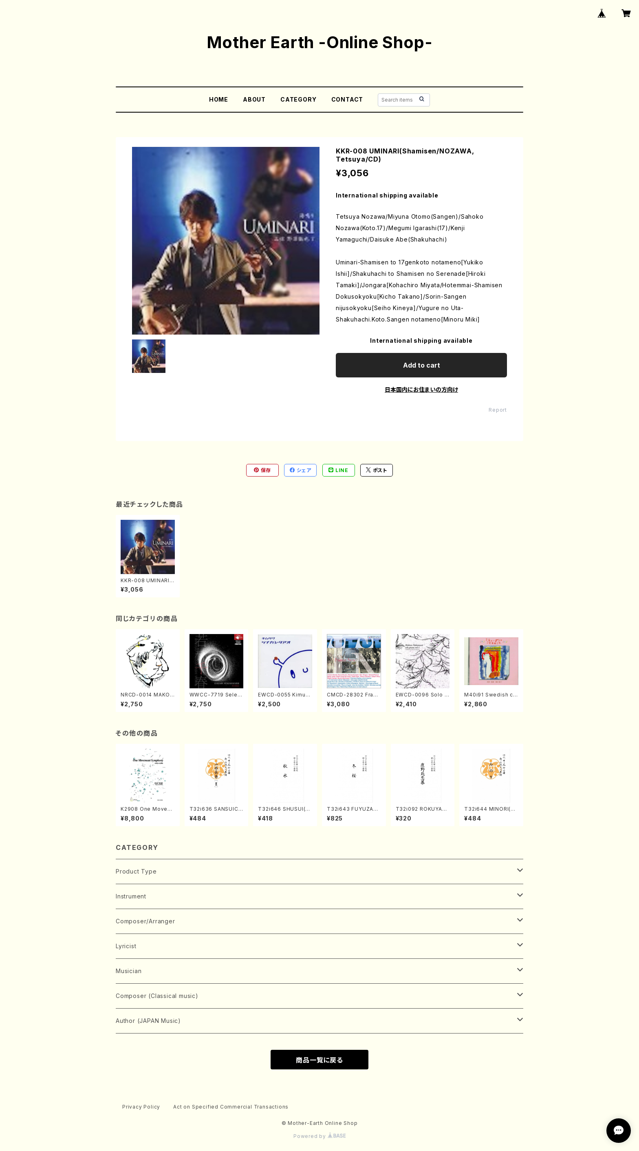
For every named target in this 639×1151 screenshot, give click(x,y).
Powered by (319, 1136)
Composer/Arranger (145, 921)
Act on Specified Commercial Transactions (231, 1107)
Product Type (136, 871)
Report (498, 410)
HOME (218, 99)
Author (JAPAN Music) (148, 1020)
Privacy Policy (141, 1107)
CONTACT (347, 99)
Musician (128, 970)
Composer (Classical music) (157, 995)
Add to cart (421, 365)
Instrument (131, 896)
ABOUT (254, 99)
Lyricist (126, 946)
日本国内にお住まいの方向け (421, 389)
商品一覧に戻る (319, 1060)
